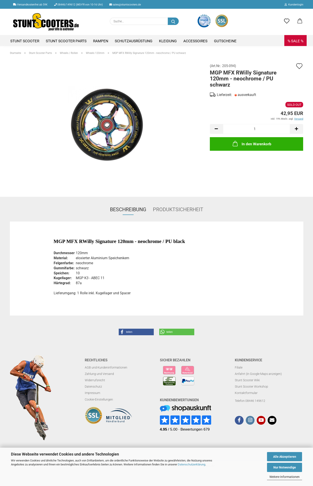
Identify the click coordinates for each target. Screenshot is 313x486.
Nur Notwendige (284, 467)
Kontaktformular (246, 393)
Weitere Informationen (284, 477)
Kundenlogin (294, 4)
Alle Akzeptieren (284, 456)
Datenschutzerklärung (191, 464)
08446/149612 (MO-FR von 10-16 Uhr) (78, 4)
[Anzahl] (256, 129)
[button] (299, 21)
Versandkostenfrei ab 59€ (30, 4)
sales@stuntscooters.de (125, 4)
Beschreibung (128, 210)
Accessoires (195, 41)
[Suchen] (173, 21)
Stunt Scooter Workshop (251, 386)
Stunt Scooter (24, 41)
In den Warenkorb (251, 143)
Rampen (100, 41)
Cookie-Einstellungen (99, 399)
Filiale (238, 367)
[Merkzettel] (286, 21)
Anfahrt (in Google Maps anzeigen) (258, 374)
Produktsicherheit (178, 210)
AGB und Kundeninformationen (106, 367)
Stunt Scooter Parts (66, 41)
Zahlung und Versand (99, 374)
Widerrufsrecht (95, 380)
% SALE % (295, 41)
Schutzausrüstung (133, 41)
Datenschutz (93, 386)
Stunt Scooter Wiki (247, 380)
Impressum (92, 393)
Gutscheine (225, 41)
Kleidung (168, 41)
